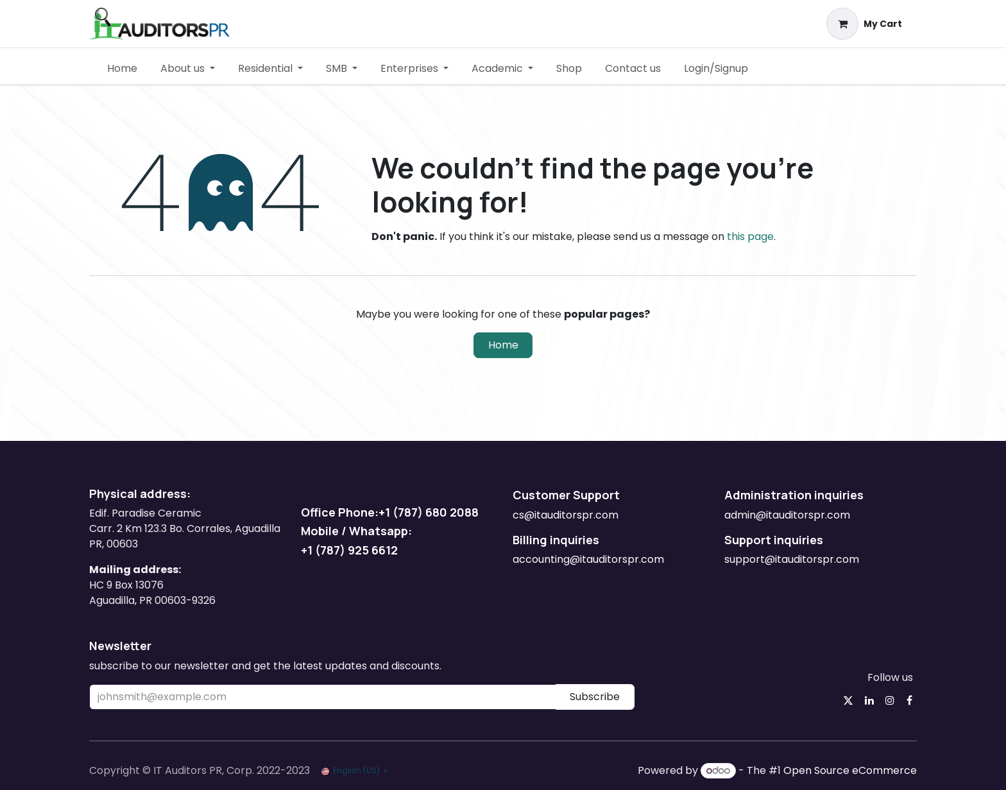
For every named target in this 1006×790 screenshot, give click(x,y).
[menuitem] (122, 69)
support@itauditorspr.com (791, 559)
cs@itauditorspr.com (565, 515)
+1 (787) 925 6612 (350, 550)
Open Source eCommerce (850, 770)
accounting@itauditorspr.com (588, 559)
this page (750, 236)
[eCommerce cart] (864, 24)
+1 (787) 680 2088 (429, 512)
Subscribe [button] (595, 696)
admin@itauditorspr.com (788, 515)
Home (503, 345)
